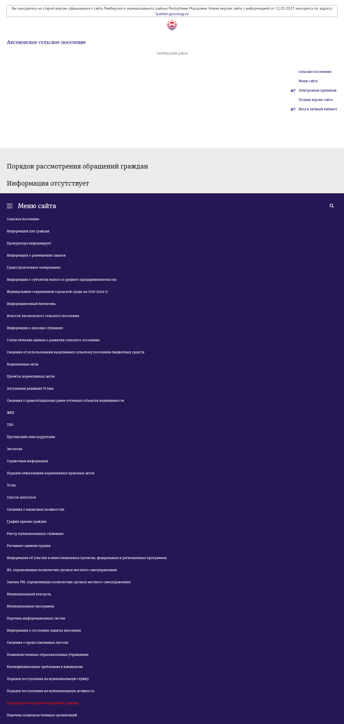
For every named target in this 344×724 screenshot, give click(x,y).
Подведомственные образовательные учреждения (48, 655)
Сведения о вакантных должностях (35, 509)
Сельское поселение (23, 219)
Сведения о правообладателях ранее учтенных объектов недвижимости (65, 401)
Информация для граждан (28, 231)
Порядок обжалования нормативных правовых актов (50, 473)
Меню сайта (308, 81)
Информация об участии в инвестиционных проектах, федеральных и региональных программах (87, 558)
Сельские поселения (315, 72)
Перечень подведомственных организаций (42, 715)
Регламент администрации (29, 546)
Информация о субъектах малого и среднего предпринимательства (61, 280)
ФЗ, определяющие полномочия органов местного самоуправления (62, 570)
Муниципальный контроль (29, 594)
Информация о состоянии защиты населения (44, 630)
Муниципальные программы (30, 606)
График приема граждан (27, 522)
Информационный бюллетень (31, 304)
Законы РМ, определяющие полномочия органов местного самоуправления (69, 582)
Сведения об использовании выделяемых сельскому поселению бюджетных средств (75, 352)
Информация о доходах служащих (35, 328)
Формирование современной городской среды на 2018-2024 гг (57, 292)
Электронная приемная (318, 90)
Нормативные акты (23, 364)
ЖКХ (10, 413)
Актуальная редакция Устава (30, 388)
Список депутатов (21, 497)
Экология (14, 449)
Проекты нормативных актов (31, 376)
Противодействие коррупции (31, 437)
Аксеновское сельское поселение (46, 42)
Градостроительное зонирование (34, 267)
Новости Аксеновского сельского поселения (43, 316)
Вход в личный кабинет (318, 109)
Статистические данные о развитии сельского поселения (53, 340)
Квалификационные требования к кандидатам (45, 667)
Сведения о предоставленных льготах (37, 643)
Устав (11, 485)
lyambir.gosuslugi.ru (172, 13)
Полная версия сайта (315, 100)
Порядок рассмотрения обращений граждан (43, 703)
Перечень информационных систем (36, 618)
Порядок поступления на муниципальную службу (48, 679)
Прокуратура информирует (29, 243)
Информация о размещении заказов (36, 255)
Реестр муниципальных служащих (35, 534)
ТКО (10, 425)
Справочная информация (27, 461)
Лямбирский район (172, 53)
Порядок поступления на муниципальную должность (50, 691)
